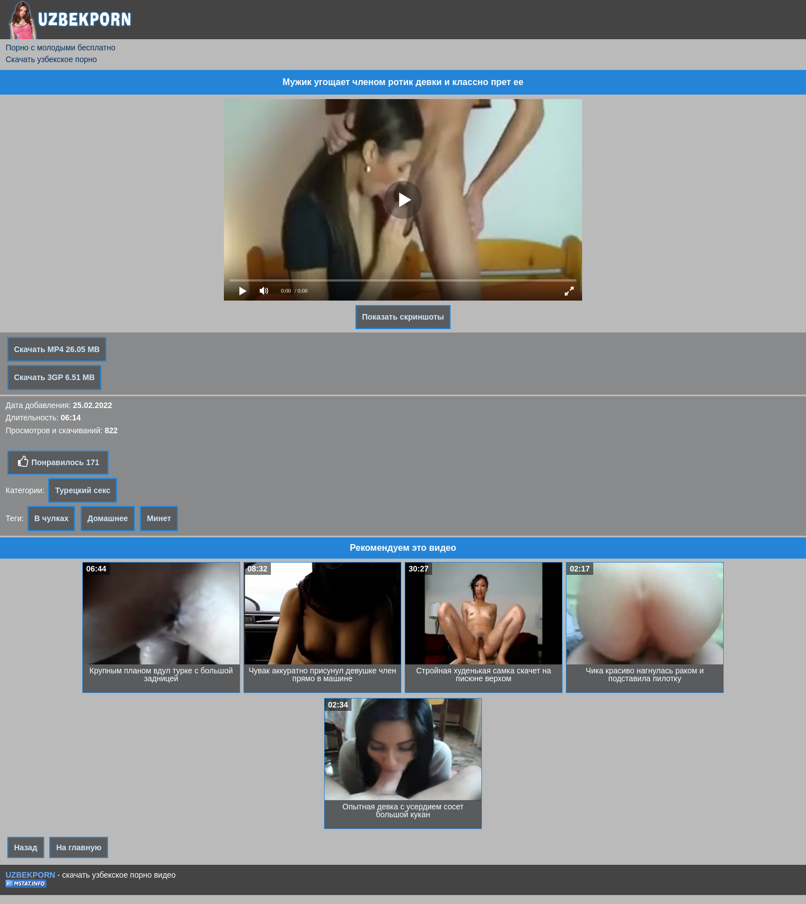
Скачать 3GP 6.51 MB (54, 377)
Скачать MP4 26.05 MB (57, 349)
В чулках (51, 518)
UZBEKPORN (30, 874)
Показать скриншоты (403, 316)
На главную (78, 847)
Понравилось (58, 462)
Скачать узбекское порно (51, 59)
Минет (159, 518)
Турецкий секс (82, 490)
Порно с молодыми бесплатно (60, 47)
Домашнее (107, 518)
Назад (26, 847)
